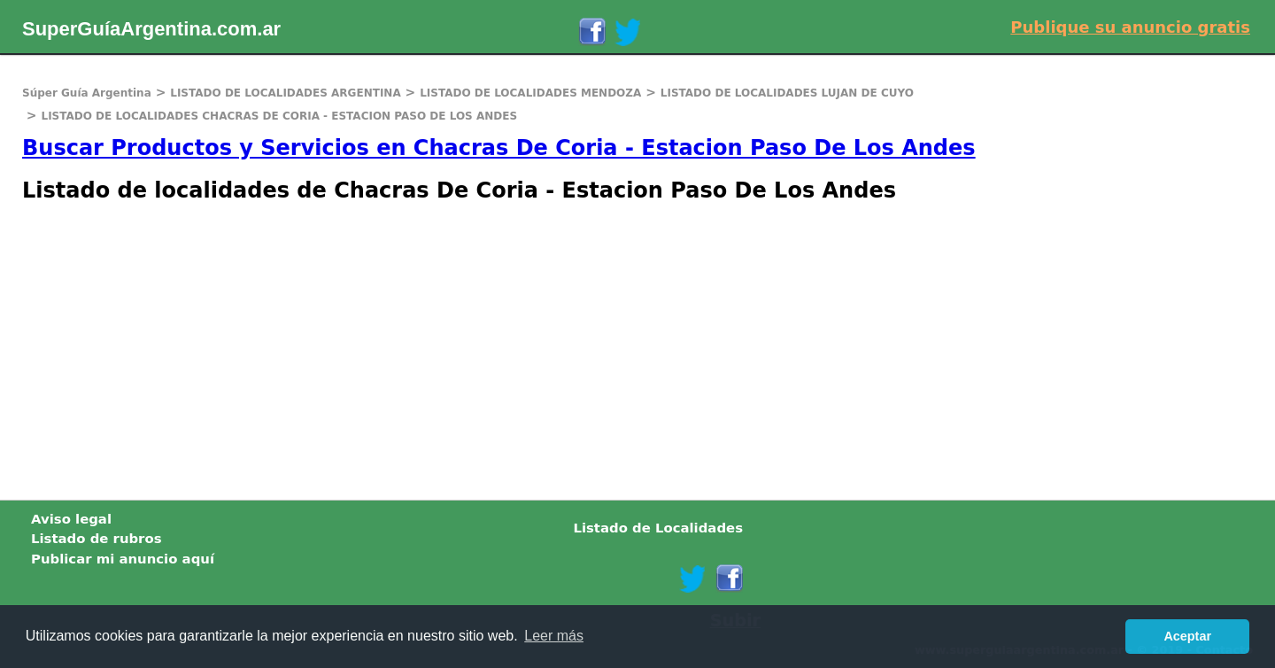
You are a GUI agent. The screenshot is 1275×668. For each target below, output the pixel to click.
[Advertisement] (531, 349)
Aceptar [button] (1187, 636)
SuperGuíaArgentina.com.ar (151, 29)
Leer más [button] (553, 635)
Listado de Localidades (658, 528)
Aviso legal (71, 519)
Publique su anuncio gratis (1130, 27)
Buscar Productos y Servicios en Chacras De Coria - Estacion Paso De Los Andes (499, 148)
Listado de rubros (96, 539)
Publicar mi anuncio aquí (122, 559)
